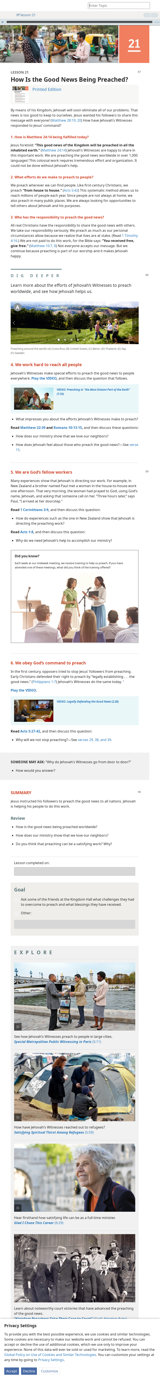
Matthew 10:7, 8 (43, 239)
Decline (29, 1371)
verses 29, (86, 733)
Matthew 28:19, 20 (66, 114)
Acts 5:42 (71, 184)
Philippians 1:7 (44, 675)
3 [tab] (71, 333)
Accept (11, 1371)
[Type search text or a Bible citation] (117, 5)
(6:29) (38, 1216)
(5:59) (54, 1126)
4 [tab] (78, 333)
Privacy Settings (51, 1359)
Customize (49, 1371)
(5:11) (57, 1035)
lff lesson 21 (24, 15)
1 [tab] (59, 333)
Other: (26, 906)
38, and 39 (103, 733)
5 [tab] (84, 333)
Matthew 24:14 (54, 143)
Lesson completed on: (31, 856)
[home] (6, 5)
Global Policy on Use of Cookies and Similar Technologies (50, 1354)
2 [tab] (65, 333)
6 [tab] (91, 333)
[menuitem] (6, 5)
